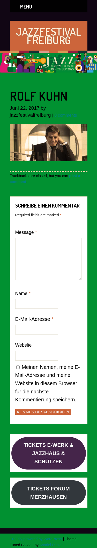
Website (23, 345)
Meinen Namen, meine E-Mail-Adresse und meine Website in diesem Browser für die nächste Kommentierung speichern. (47, 383)
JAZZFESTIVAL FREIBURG (48, 36)
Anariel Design (51, 545)
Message (26, 232)
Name (23, 293)
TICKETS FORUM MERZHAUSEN (48, 493)
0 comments (65, 115)
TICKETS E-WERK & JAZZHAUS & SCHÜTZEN (48, 453)
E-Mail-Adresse (34, 319)
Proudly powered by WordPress (36, 539)
